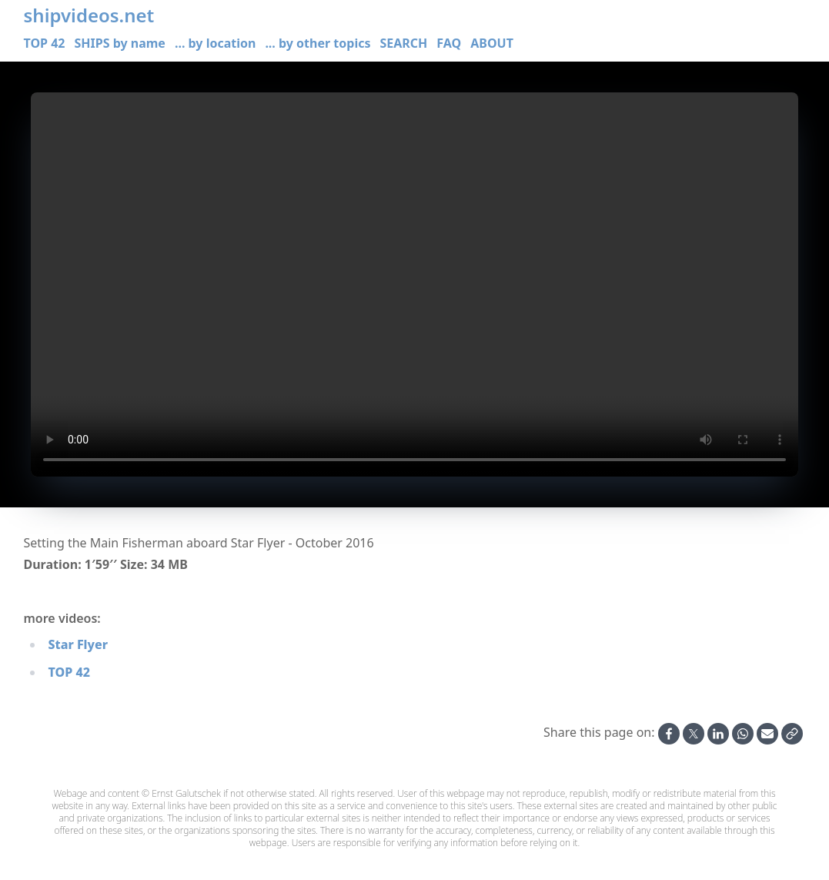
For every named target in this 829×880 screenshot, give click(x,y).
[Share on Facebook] (669, 733)
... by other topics (317, 43)
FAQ (448, 43)
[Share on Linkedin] (718, 733)
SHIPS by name (119, 43)
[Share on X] (693, 733)
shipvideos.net (89, 15)
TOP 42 (44, 43)
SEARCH (403, 43)
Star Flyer (78, 644)
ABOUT (491, 43)
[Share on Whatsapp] (743, 733)
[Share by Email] (767, 733)
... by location (215, 43)
